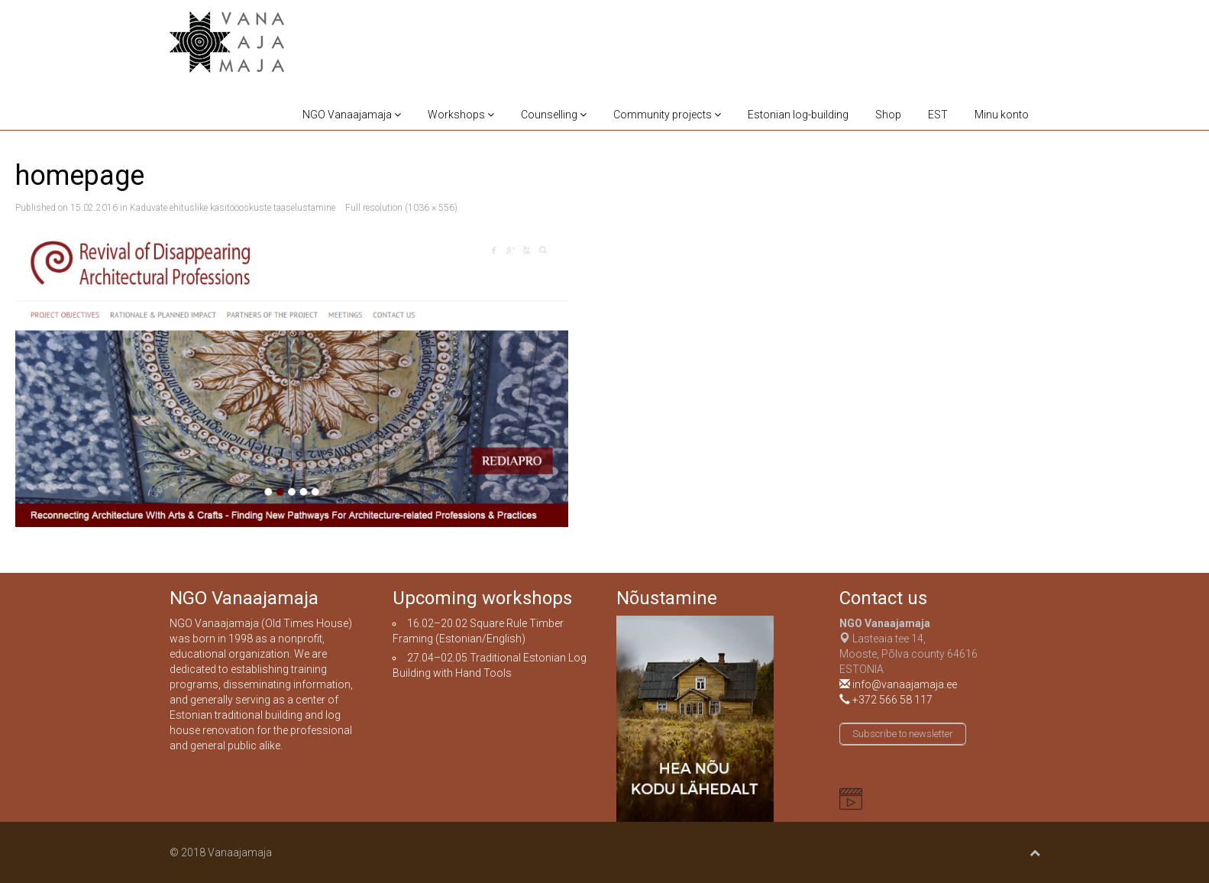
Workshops (461, 114)
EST (938, 114)
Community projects (667, 114)
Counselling (554, 114)
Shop (888, 114)
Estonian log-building (798, 114)
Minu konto (1002, 114)
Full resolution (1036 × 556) (401, 207)
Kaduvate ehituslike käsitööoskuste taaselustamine (232, 207)
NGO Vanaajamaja (351, 114)
